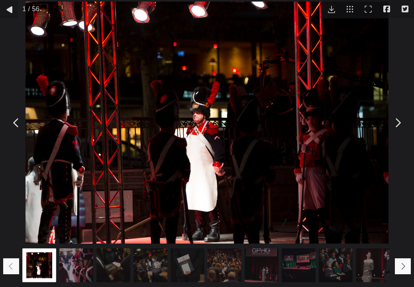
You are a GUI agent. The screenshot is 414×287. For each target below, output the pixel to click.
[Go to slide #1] (39, 265)
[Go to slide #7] (262, 265)
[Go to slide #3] (113, 265)
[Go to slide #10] (373, 265)
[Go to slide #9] (336, 265)
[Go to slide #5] (187, 265)
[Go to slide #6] (224, 265)
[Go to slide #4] (150, 265)
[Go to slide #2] (76, 265)
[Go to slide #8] (299, 265)
